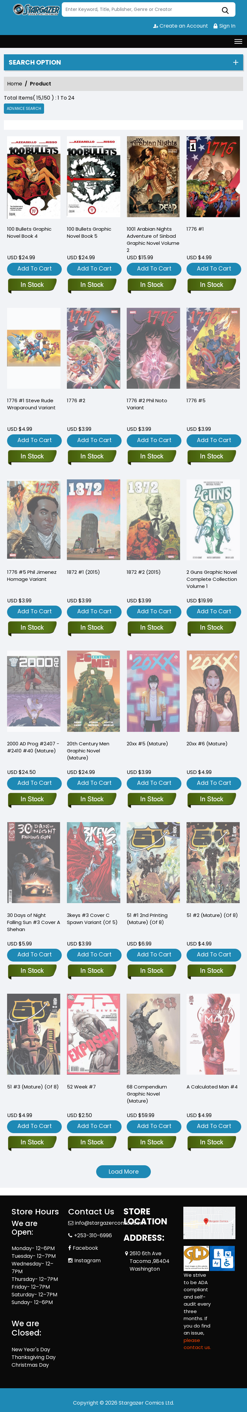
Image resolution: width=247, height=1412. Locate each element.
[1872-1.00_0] (92, 628)
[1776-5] (211, 456)
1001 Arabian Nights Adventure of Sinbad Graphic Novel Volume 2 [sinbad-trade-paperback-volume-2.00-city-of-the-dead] (153, 239)
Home (14, 83)
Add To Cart (34, 268)
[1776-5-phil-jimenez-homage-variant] (32, 628)
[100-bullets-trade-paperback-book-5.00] (93, 178)
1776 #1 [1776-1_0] (195, 229)
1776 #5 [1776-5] (196, 400)
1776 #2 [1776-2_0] (76, 400)
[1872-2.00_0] (152, 628)
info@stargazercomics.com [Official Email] (110, 1223)
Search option (35, 62)
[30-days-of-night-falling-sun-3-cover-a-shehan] (32, 971)
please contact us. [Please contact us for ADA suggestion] (197, 1344)
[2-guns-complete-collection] (211, 628)
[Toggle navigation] (238, 41)
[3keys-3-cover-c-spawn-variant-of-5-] (92, 971)
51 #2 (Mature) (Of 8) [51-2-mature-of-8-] (212, 915)
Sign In (224, 26)
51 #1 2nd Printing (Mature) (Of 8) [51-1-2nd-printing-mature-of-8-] (147, 919)
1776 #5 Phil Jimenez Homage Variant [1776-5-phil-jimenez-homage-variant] (32, 575)
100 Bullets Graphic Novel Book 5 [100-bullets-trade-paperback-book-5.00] (89, 232)
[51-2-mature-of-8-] (211, 971)
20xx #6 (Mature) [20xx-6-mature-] (207, 743)
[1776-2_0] (92, 456)
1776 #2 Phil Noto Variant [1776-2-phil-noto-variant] (147, 404)
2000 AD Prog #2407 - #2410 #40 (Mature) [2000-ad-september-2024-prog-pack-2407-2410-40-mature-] (33, 747)
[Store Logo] (36, 9)
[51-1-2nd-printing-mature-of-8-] (152, 971)
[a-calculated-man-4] (211, 1142)
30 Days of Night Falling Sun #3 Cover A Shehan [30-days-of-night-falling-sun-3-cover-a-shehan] (33, 922)
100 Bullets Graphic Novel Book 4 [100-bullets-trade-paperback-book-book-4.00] (29, 232)
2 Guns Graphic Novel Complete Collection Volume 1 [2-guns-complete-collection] (212, 579)
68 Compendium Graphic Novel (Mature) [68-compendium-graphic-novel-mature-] (147, 1093)
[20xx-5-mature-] (152, 799)
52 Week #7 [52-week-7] (81, 1086)
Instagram (87, 1260)
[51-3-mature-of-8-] (32, 1142)
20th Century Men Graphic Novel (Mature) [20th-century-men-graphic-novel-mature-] (88, 750)
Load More (124, 1172)
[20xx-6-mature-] (211, 799)
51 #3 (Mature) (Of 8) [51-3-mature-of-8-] (33, 1086)
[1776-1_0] (213, 178)
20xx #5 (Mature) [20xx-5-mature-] (147, 743)
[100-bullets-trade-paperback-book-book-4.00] (33, 178)
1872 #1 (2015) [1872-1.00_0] (83, 572)
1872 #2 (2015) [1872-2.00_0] (144, 572)
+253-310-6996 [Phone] (93, 1235)
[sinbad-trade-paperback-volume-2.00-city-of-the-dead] (153, 178)
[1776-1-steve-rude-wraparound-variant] (32, 456)
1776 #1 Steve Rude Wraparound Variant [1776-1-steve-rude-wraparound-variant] (31, 404)
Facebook (85, 1248)
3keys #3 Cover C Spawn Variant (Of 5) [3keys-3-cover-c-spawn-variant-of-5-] (92, 919)
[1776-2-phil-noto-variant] (152, 456)
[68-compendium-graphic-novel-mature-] (152, 1142)
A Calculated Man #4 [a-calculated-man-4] (212, 1086)
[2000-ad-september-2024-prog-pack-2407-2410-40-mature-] (32, 799)
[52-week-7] (92, 1142)
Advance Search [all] (24, 108)
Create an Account (180, 26)
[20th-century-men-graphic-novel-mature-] (92, 799)
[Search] (148, 9)
